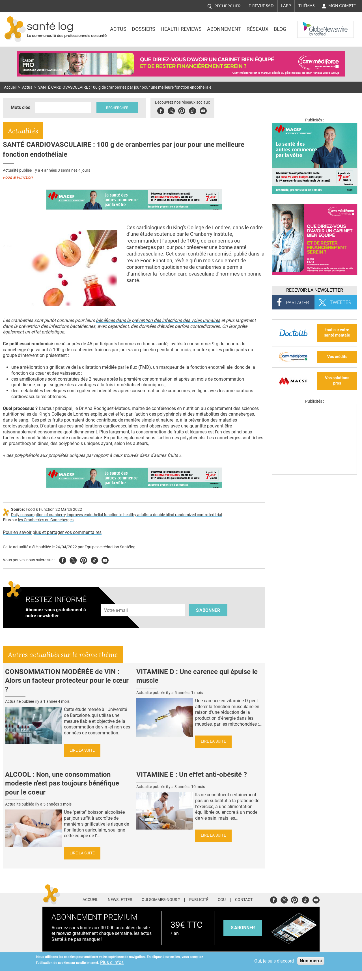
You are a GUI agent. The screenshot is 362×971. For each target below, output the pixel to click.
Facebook (160, 110)
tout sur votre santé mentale (337, 333)
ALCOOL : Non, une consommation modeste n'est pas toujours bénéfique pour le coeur (62, 783)
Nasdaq (309, 25)
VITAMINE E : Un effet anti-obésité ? (191, 774)
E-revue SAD (261, 5)
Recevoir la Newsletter (314, 290)
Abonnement (224, 29)
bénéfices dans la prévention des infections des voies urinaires (158, 320)
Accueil (10, 87)
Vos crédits (337, 356)
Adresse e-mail (116, 601)
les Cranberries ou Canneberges (46, 520)
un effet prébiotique (44, 332)
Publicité (198, 900)
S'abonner (208, 610)
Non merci (311, 960)
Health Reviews (181, 29)
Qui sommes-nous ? (161, 900)
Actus (118, 29)
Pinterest (181, 110)
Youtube (105, 559)
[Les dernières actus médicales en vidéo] (314, 473)
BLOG (280, 29)
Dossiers (143, 29)
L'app (286, 5)
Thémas (306, 5)
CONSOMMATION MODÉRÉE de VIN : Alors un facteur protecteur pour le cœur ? (67, 680)
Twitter (171, 110)
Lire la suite (82, 750)
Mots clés (20, 107)
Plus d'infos (112, 962)
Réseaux (257, 29)
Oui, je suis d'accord (274, 961)
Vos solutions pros (337, 381)
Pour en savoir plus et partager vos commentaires (52, 532)
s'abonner (243, 927)
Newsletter (120, 900)
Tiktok (192, 110)
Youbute (203, 110)
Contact (244, 900)
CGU (222, 900)
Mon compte (342, 5)
